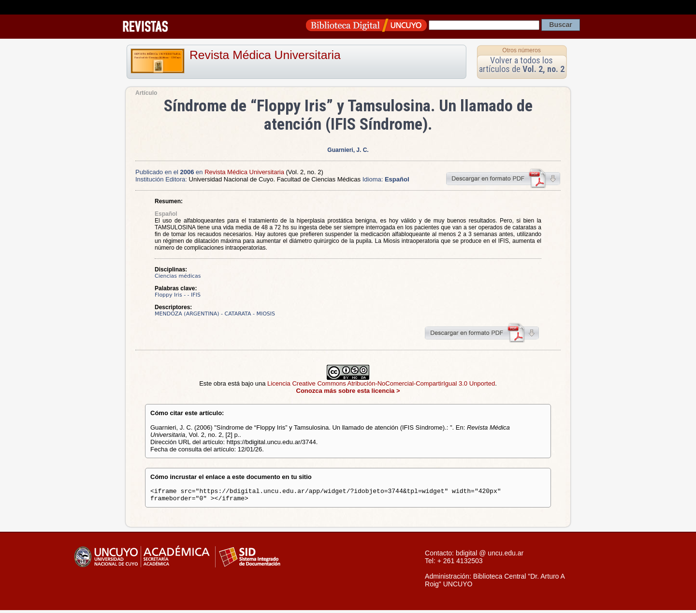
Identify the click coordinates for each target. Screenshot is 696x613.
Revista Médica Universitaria (265, 54)
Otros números (521, 50)
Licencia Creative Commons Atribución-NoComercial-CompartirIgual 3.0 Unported (381, 383)
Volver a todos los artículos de (522, 64)
